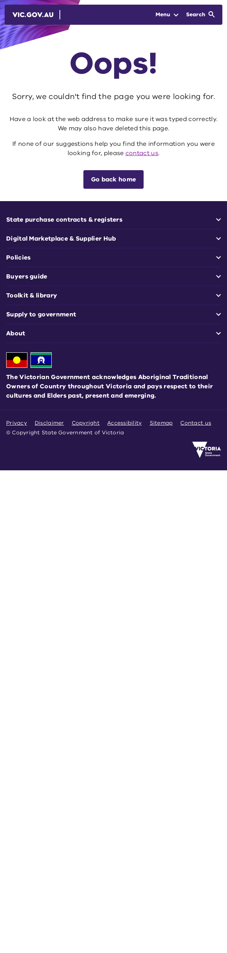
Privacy (16, 423)
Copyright (86, 423)
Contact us (195, 423)
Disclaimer (49, 423)
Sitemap (161, 423)
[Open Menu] (167, 15)
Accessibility (124, 423)
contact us (141, 153)
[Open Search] (200, 15)
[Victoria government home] (206, 450)
